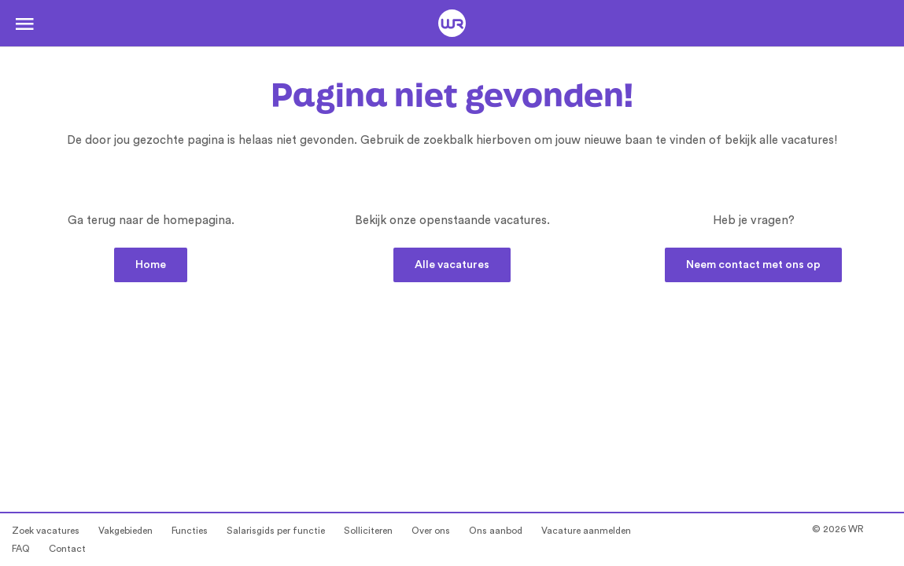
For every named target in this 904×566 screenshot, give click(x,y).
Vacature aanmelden (586, 530)
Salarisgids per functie (276, 530)
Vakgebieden (125, 530)
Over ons (430, 530)
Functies (190, 530)
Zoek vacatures (45, 530)
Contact (67, 548)
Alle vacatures (452, 264)
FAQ (21, 548)
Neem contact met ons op (753, 264)
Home (150, 264)
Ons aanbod (495, 530)
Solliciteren (368, 530)
